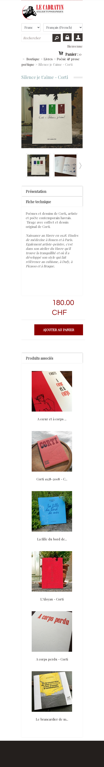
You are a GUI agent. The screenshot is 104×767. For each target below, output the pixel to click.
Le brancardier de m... (52, 719)
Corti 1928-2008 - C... (51, 479)
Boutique (33, 59)
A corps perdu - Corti (52, 659)
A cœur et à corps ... (51, 419)
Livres (48, 59)
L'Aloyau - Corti (52, 599)
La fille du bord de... (52, 539)
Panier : (73, 53)
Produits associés (39, 358)
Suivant (80, 166)
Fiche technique (38, 201)
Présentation (36, 191)
